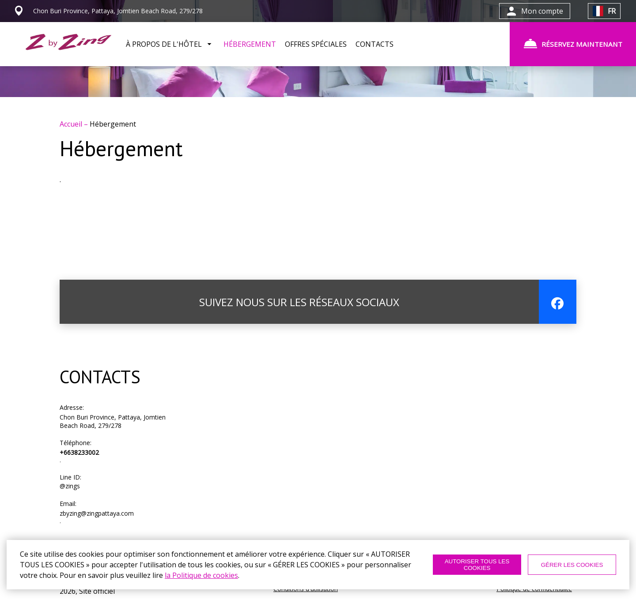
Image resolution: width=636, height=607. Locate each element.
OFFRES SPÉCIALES (316, 44)
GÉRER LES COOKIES (572, 565)
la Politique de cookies (201, 575)
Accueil (72, 124)
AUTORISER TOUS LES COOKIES (477, 564)
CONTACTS (375, 44)
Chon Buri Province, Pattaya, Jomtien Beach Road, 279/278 (113, 421)
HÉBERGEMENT (249, 44)
